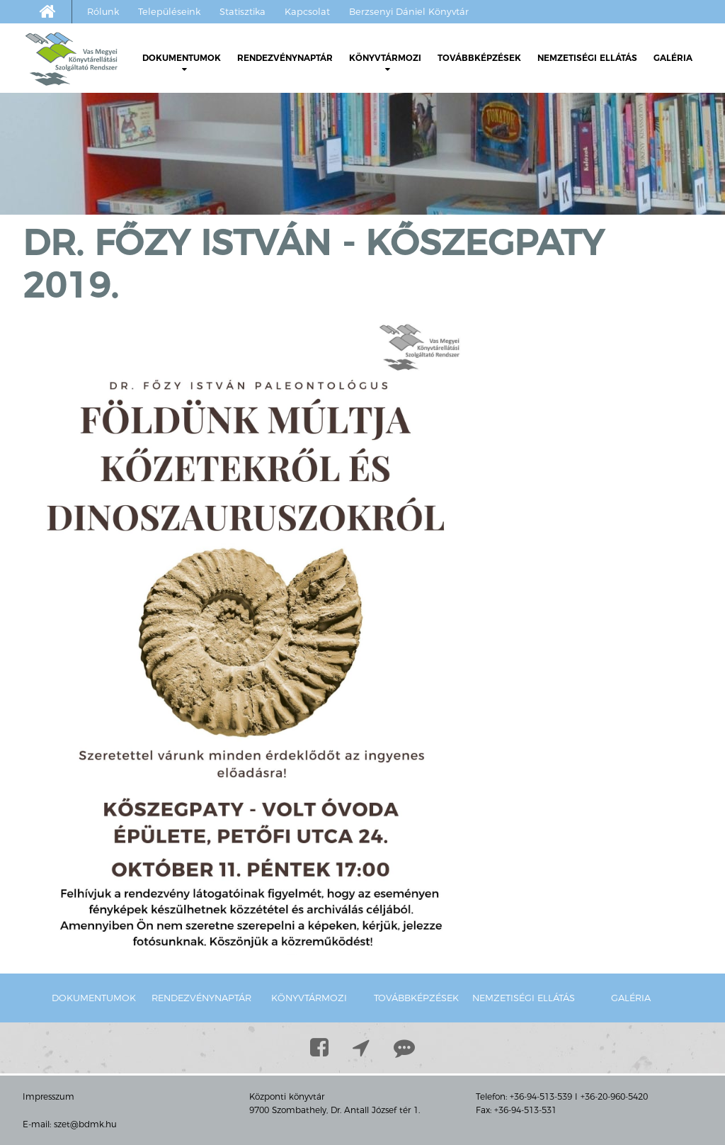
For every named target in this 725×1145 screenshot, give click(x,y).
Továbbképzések (479, 57)
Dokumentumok (181, 63)
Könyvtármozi (385, 63)
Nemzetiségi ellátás (587, 57)
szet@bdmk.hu (85, 1124)
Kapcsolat (307, 11)
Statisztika (242, 11)
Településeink (169, 11)
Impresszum (48, 1096)
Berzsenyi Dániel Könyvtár (409, 11)
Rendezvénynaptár (285, 57)
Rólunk (103, 11)
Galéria (672, 57)
